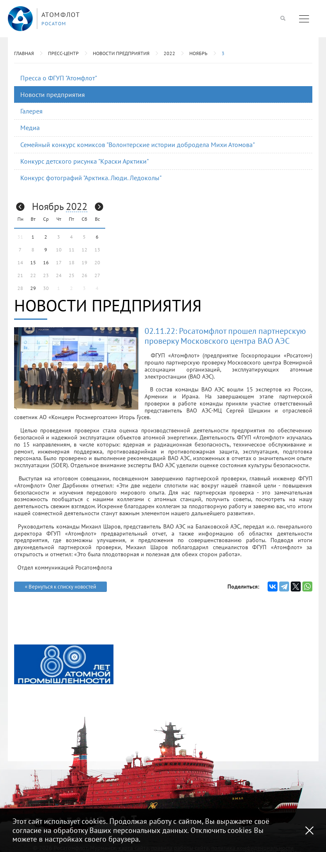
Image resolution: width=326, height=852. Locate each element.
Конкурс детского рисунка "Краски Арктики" (84, 161)
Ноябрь (198, 53)
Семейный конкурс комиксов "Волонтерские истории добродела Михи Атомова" (137, 144)
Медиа (30, 127)
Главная (24, 53)
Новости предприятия (121, 53)
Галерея (31, 111)
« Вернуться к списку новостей (60, 586)
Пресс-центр (63, 53)
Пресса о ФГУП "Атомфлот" (58, 78)
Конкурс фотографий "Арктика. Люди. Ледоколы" (91, 178)
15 (33, 262)
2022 (169, 53)
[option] (63, 664)
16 (46, 262)
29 (33, 288)
